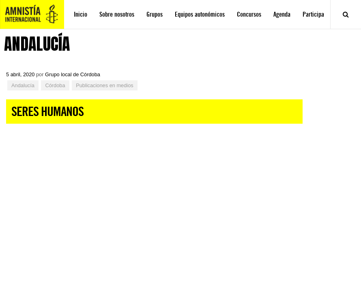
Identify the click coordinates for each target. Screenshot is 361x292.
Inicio (80, 14)
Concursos (249, 14)
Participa (313, 14)
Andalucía (22, 85)
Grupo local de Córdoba (72, 74)
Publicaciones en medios (104, 85)
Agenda (281, 14)
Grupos (154, 14)
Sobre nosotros (116, 14)
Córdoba (55, 85)
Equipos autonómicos (200, 14)
